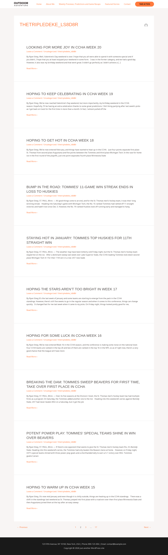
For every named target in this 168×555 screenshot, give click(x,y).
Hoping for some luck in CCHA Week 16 (64, 335)
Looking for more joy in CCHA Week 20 (63, 47)
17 (96, 527)
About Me (52, 4)
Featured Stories (113, 4)
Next (147, 527)
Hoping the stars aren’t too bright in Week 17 (71, 289)
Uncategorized (50, 51)
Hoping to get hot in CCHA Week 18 (60, 140)
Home (42, 4)
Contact (127, 4)
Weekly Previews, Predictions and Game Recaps (81, 4)
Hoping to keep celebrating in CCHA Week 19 (69, 94)
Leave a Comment (34, 51)
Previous (22, 527)
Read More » (31, 68)
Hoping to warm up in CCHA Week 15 (60, 487)
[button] (144, 4)
